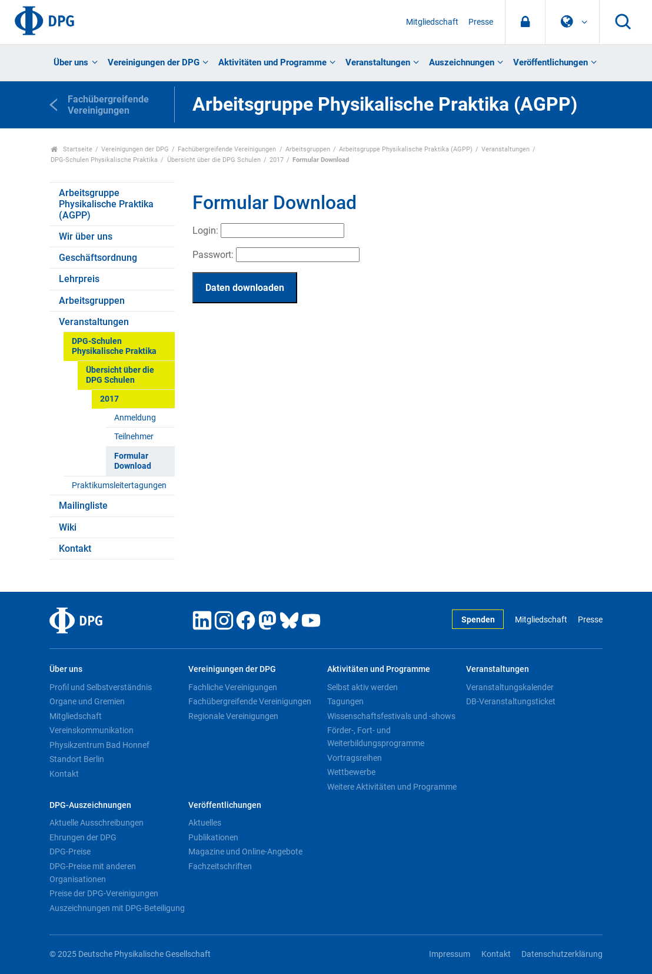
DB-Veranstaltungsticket (510, 701)
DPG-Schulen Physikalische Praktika (104, 160)
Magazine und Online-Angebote (245, 851)
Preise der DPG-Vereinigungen (103, 893)
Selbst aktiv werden (362, 687)
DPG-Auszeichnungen (90, 805)
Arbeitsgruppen (307, 149)
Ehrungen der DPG (83, 837)
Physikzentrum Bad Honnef (99, 745)
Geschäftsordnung (98, 257)
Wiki (67, 527)
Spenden (478, 620)
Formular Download (132, 461)
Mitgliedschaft (432, 22)
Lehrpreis (79, 278)
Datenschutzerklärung (562, 954)
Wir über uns (85, 236)
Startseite (71, 149)
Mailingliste (83, 505)
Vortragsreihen (354, 758)
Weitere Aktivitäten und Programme (392, 786)
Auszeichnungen (461, 62)
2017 (277, 160)
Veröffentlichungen (550, 62)
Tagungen (345, 701)
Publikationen (213, 837)
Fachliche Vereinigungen (232, 687)
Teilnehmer (134, 437)
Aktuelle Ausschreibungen (96, 822)
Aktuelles (204, 822)
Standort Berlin (76, 759)
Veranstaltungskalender (510, 687)
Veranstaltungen (377, 62)
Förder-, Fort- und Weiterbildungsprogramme (375, 736)
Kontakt (75, 548)
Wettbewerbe (351, 772)
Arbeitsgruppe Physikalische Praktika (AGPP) (406, 149)
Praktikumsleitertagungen (119, 486)
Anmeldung (135, 418)
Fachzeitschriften (220, 866)
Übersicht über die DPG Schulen (214, 160)
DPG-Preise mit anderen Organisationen (92, 873)
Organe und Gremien (87, 701)
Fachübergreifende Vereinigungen (227, 149)
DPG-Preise (70, 851)
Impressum (449, 954)
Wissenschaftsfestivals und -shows (391, 716)
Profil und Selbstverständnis (100, 687)
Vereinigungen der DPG (153, 62)
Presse (480, 22)
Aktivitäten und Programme (272, 62)
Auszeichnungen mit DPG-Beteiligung (117, 908)
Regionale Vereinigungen (233, 716)
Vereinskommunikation (91, 730)
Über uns (71, 62)
